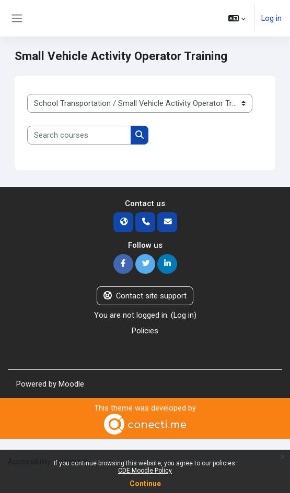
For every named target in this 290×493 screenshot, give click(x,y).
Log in (271, 18)
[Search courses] (79, 135)
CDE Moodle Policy (145, 470)
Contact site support (145, 295)
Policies (145, 330)
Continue (145, 483)
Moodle (71, 384)
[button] (237, 18)
